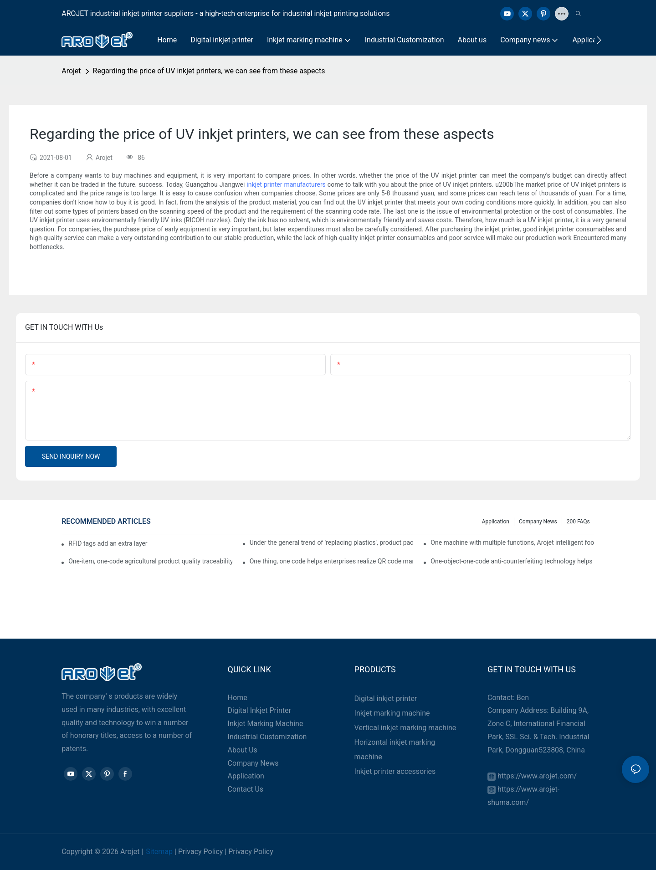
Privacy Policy (200, 851)
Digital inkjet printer (385, 698)
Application (495, 521)
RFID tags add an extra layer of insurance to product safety (108, 543)
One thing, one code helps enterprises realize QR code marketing (332, 561)
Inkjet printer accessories (395, 771)
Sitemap (159, 851)
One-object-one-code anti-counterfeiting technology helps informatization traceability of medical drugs (512, 561)
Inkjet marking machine (392, 713)
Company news (538, 521)
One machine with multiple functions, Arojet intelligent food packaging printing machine (512, 542)
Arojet (71, 71)
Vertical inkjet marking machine (405, 727)
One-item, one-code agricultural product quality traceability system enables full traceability (150, 561)
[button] (598, 40)
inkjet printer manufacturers (286, 184)
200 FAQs (578, 521)
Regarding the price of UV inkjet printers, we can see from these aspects (209, 71)
